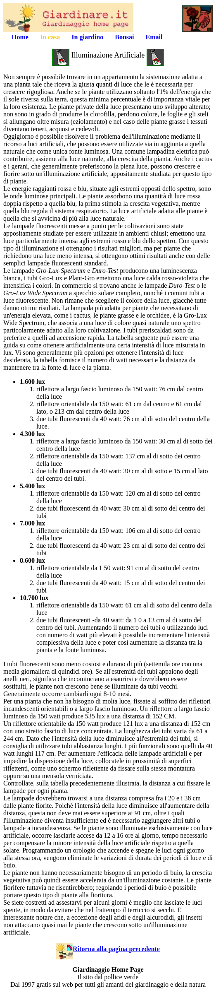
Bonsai (124, 37)
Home (20, 37)
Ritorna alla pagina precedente (108, 948)
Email (154, 37)
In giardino (87, 37)
